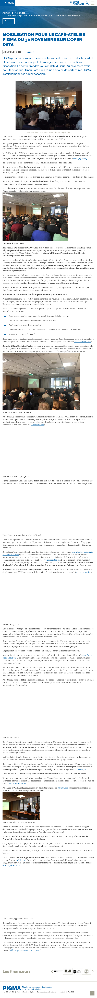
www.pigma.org (80, 158)
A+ (7, 22)
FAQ (18, 992)
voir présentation (51, 560)
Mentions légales (28, 992)
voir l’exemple (79, 769)
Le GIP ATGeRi (9, 992)
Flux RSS (71, 992)
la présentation (37, 424)
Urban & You (62, 788)
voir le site (20, 860)
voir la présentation (82, 341)
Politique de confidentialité (46, 992)
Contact (62, 992)
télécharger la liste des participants (24, 950)
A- (12, 22)
